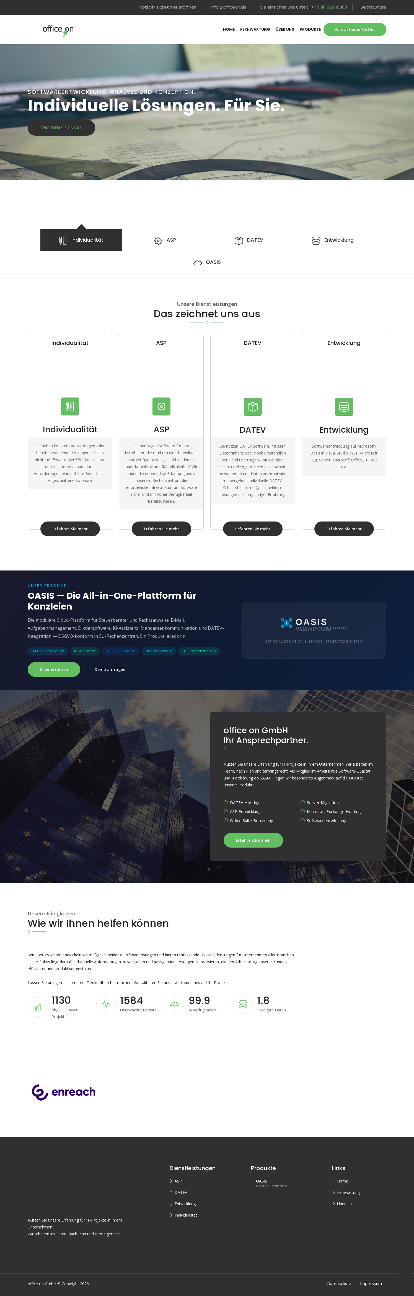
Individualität (186, 1210)
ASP (178, 1176)
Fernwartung (255, 29)
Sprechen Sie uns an (61, 127)
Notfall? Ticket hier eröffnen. (168, 7)
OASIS (261, 1176)
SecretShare (373, 7)
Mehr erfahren (54, 669)
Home (229, 29)
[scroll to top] (404, 1268)
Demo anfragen (110, 669)
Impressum (371, 1278)
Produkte (310, 29)
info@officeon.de (229, 7)
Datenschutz (339, 1278)
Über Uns (285, 29)
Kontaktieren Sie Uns (355, 29)
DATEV (181, 1187)
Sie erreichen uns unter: (303, 7)
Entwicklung (185, 1198)
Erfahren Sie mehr (76, 528)
